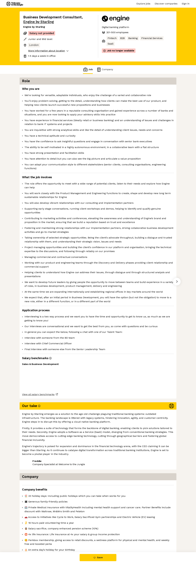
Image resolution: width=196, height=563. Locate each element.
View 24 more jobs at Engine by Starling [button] (68, 539)
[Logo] (14, 4)
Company (104, 69)
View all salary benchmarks (38, 527)
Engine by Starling (38, 22)
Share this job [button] (31, 539)
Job (88, 69)
